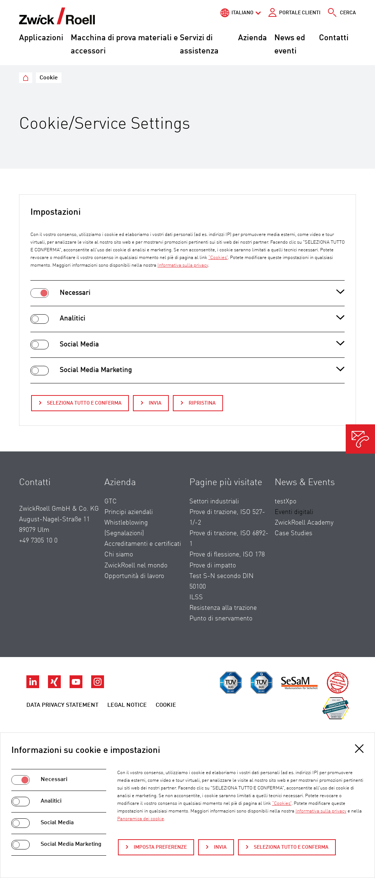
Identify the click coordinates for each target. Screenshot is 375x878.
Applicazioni (41, 38)
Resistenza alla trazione (223, 608)
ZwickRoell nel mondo (135, 565)
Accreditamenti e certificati (142, 544)
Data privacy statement (62, 705)
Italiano (242, 12)
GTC (110, 501)
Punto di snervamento (220, 618)
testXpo (285, 501)
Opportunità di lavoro (134, 576)
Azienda (252, 38)
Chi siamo (118, 554)
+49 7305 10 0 (38, 540)
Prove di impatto (212, 565)
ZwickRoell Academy (304, 522)
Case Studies (293, 533)
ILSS (196, 597)
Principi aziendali (128, 512)
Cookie (166, 705)
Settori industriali (214, 501)
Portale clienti (299, 12)
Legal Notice (127, 705)
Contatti (334, 38)
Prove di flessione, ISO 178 (227, 554)
